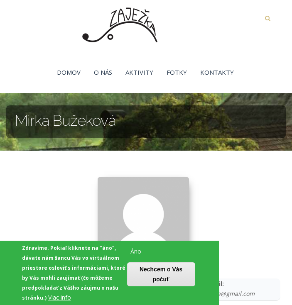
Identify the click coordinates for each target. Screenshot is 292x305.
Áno (135, 253)
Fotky (177, 72)
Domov (69, 72)
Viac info (59, 299)
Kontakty (217, 72)
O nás (103, 72)
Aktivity (139, 72)
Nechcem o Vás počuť (161, 276)
